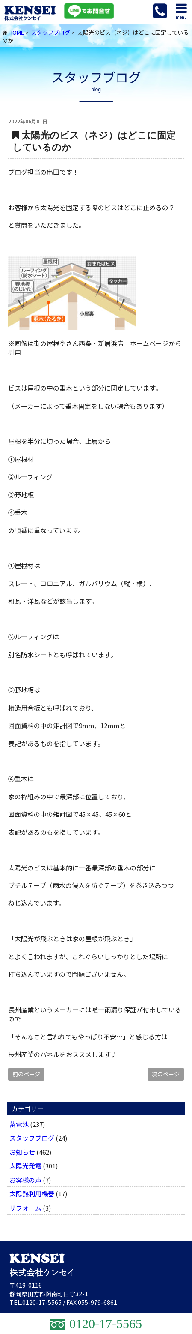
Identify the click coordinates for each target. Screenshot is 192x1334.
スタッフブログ (50, 32)
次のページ (166, 1074)
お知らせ (22, 1151)
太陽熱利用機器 (31, 1193)
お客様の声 (25, 1179)
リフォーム (25, 1207)
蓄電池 (19, 1124)
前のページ (26, 1074)
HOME (16, 32)
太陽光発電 (25, 1165)
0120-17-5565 (42, 1302)
